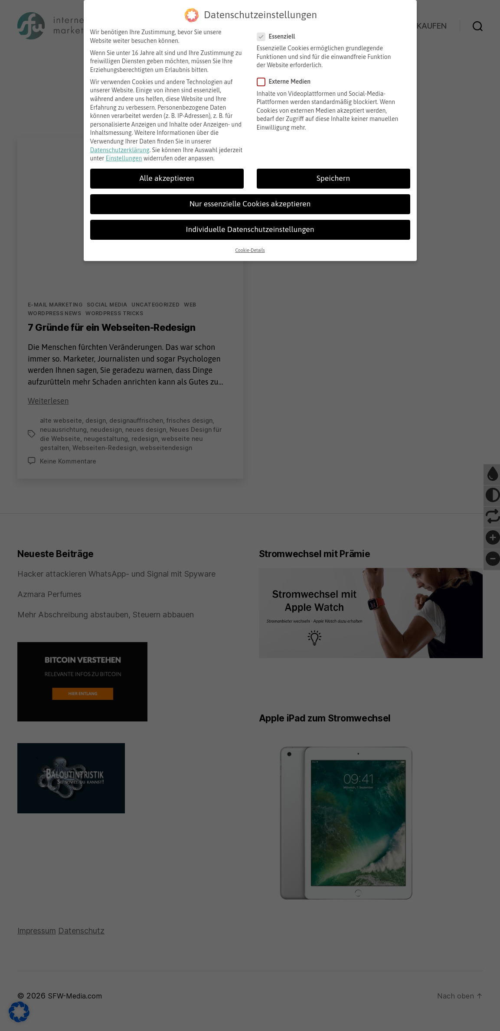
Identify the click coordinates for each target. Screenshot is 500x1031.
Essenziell (279, 34)
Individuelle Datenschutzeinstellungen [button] (250, 227)
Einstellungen (124, 156)
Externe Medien (287, 80)
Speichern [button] (333, 176)
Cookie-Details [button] (250, 248)
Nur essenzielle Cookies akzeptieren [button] (250, 202)
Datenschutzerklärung (120, 147)
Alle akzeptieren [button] (166, 176)
